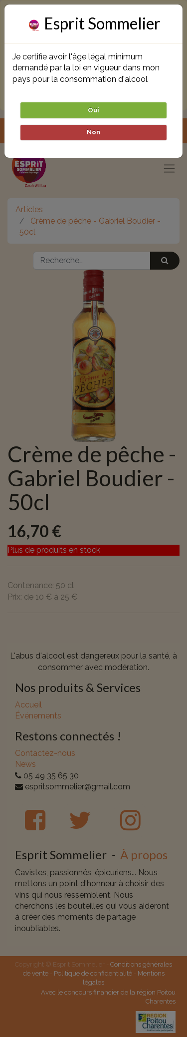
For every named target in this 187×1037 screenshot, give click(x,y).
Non (93, 132)
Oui (93, 110)
